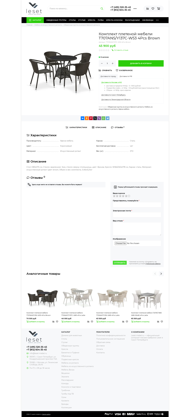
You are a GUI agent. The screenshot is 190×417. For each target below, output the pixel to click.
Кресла (91, 20)
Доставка (100, 346)
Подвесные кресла (70, 359)
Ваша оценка (119, 193)
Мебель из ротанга (70, 363)
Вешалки (65, 373)
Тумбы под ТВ (67, 394)
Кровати (65, 401)
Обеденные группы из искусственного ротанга (126, 107)
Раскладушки (132, 20)
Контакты (100, 353)
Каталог (35, 20)
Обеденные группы (56, 20)
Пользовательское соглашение (110, 339)
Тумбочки (65, 390)
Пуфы (101, 20)
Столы (72, 20)
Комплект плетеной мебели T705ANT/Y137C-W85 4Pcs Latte (73, 314)
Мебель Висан (67, 370)
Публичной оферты (153, 264)
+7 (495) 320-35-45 (120, 7)
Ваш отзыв (118, 221)
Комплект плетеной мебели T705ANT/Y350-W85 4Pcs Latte (107, 314)
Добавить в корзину (141, 63)
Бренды (64, 404)
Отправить (119, 263)
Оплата (99, 349)
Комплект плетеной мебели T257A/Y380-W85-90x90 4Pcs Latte (146, 314)
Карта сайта (46, 414)
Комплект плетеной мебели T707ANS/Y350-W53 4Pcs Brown (38, 314)
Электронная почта (122, 211)
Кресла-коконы (114, 20)
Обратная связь (103, 342)
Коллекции (66, 407)
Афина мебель (123, 109)
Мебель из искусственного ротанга (77, 366)
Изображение (119, 239)
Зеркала (65, 377)
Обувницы (147, 20)
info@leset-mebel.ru (38, 353)
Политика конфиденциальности (111, 335)
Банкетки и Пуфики (70, 353)
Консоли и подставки (71, 387)
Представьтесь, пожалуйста (126, 201)
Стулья (81, 20)
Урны (63, 397)
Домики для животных (71, 335)
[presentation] (131, 253)
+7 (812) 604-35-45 (120, 10)
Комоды (65, 383)
